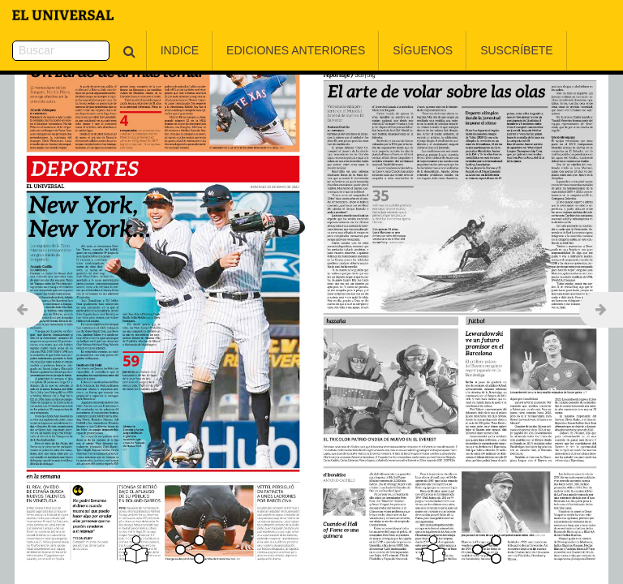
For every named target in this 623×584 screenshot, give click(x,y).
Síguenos (383, 50)
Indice (139, 50)
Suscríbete (476, 50)
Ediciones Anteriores (255, 50)
